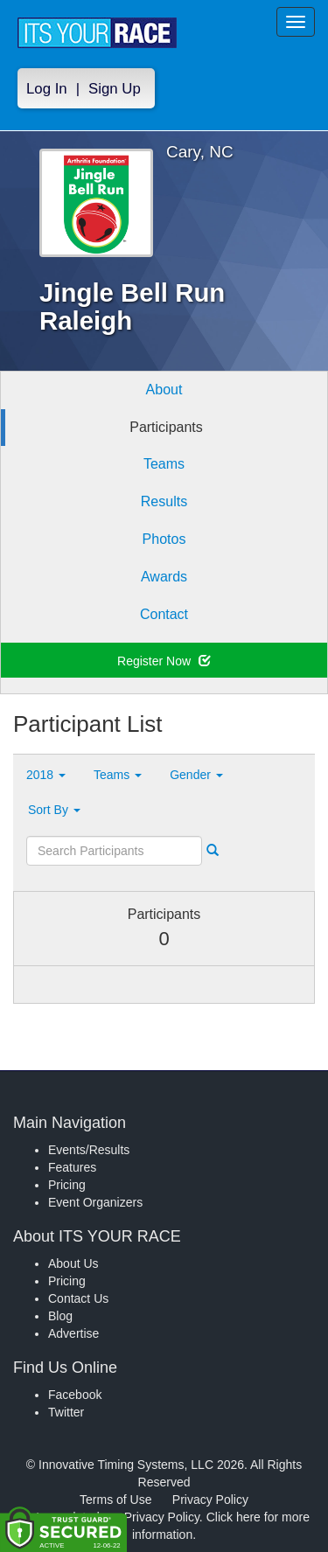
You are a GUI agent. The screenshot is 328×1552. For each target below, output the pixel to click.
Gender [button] (196, 775)
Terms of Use (115, 1500)
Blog (60, 1316)
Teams (164, 463)
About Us (73, 1263)
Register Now (164, 661)
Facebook (74, 1395)
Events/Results (88, 1150)
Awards (164, 576)
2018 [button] (46, 775)
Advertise (73, 1333)
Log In (46, 88)
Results (164, 501)
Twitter (66, 1412)
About (164, 389)
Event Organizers (95, 1202)
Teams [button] (118, 775)
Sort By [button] (54, 810)
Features (72, 1167)
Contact (164, 614)
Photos (164, 539)
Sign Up (114, 88)
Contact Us (78, 1298)
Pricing (67, 1185)
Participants (166, 427)
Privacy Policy (210, 1500)
